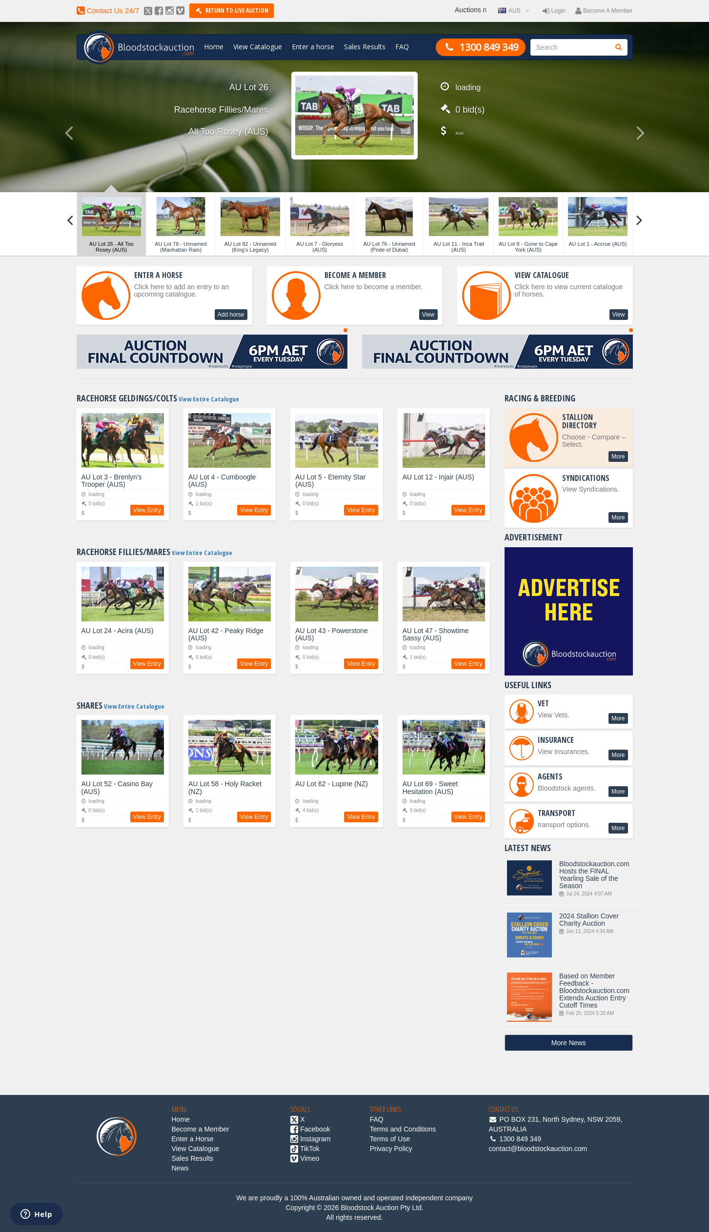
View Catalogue (257, 46)
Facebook (310, 1129)
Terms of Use (390, 1139)
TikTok (305, 1149)
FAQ (402, 46)
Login (554, 10)
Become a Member (200, 1129)
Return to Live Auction (231, 10)
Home (213, 46)
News (180, 1168)
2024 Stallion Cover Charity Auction (571, 934)
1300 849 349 (480, 47)
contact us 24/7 (108, 10)
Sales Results (364, 46)
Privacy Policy (391, 1149)
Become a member (604, 10)
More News (568, 1043)
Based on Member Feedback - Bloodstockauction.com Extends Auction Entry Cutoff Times (571, 997)
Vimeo (304, 1158)
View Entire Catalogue (208, 399)
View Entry (147, 510)
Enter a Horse (193, 1139)
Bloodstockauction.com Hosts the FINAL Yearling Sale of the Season (571, 878)
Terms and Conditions (403, 1129)
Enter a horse (313, 46)
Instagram (310, 1139)
